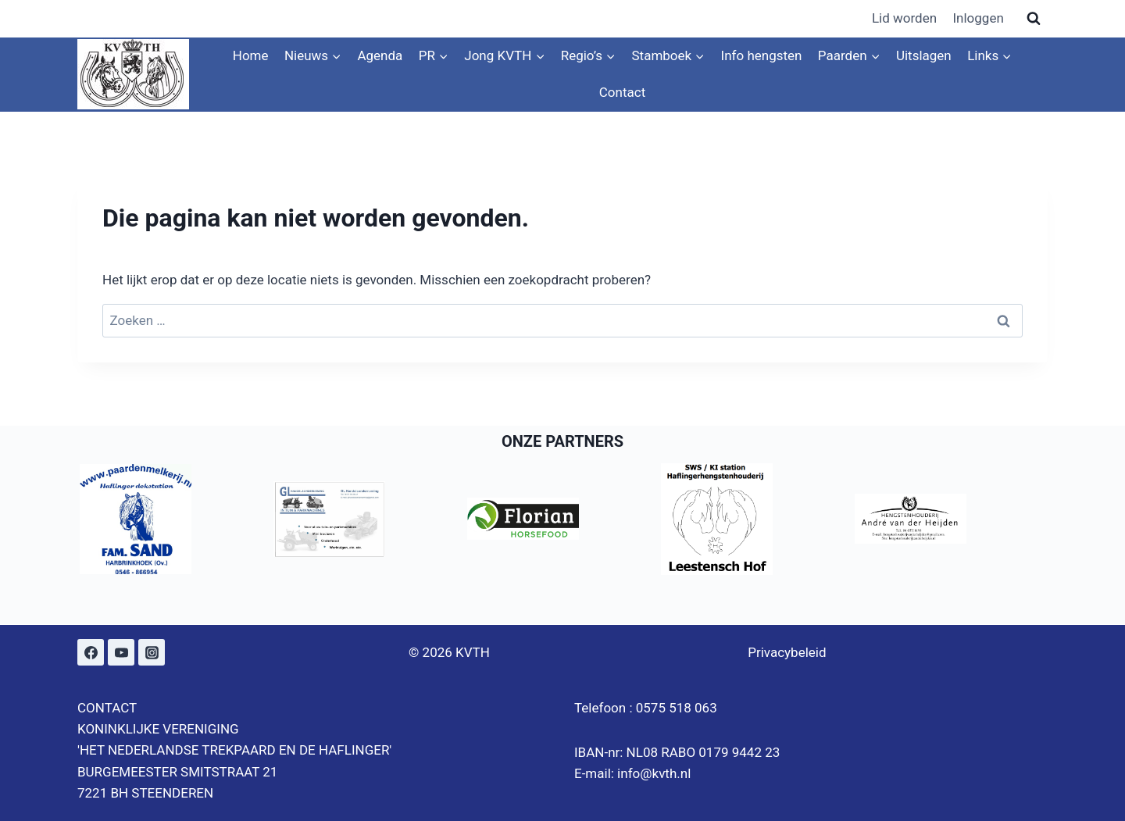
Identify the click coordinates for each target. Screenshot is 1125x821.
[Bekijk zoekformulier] (1034, 19)
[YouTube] (121, 652)
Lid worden (904, 18)
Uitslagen (924, 55)
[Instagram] (151, 652)
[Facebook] (90, 652)
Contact (622, 92)
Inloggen (977, 18)
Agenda (379, 55)
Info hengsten (761, 55)
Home (251, 55)
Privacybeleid (787, 652)
